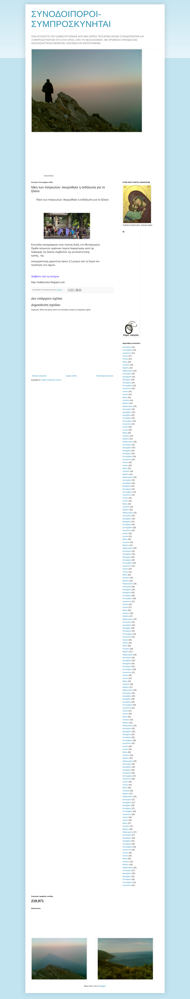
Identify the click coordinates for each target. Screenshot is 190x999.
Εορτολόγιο (49, 176)
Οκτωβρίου (127, 347)
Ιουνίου (125, 359)
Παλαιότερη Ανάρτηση (104, 376)
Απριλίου (126, 365)
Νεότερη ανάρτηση (39, 376)
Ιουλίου (125, 356)
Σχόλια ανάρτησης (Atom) (51, 380)
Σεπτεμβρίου (127, 350)
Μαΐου (125, 362)
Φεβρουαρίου (128, 371)
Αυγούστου (127, 353)
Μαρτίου (126, 368)
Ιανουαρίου (127, 374)
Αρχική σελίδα (71, 376)
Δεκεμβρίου (127, 377)
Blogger (102, 986)
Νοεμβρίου (127, 380)
